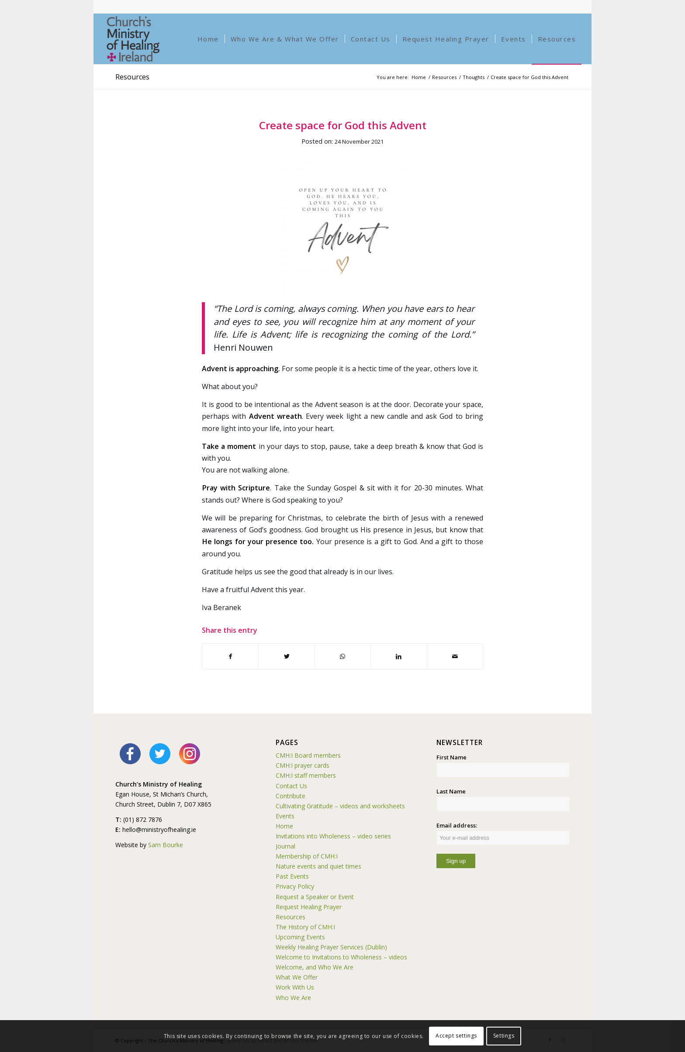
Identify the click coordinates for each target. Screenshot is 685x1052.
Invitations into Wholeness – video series (333, 836)
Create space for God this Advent (342, 125)
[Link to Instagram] (574, 6)
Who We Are (293, 997)
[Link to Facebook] (561, 6)
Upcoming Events (300, 937)
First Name (451, 757)
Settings (504, 1035)
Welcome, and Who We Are (314, 967)
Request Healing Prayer (309, 907)
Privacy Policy (295, 886)
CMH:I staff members (306, 775)
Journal (285, 846)
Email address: (503, 833)
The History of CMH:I (305, 927)
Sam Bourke (165, 845)
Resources (132, 77)
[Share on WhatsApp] (342, 656)
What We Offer (297, 977)
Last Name (451, 791)
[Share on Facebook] (230, 656)
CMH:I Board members (308, 755)
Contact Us (291, 786)
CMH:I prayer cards (302, 765)
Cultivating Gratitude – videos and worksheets (340, 806)
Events (285, 816)
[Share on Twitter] (286, 656)
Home (284, 826)
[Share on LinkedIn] (398, 656)
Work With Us (295, 987)
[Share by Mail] (455, 656)
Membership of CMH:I (307, 856)
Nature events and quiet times (318, 866)
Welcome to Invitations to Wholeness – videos (341, 957)
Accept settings (456, 1035)
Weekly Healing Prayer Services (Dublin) (331, 947)
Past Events (292, 876)
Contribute (290, 796)
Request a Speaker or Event (315, 897)
